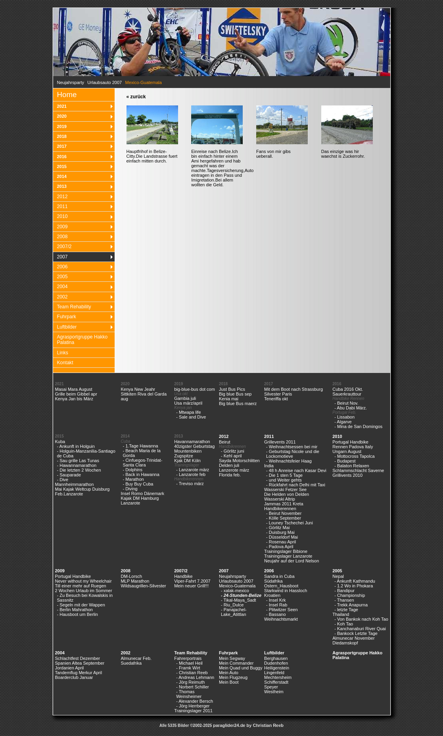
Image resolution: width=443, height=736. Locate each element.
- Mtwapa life (188, 412)
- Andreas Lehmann (195, 677)
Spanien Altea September (80, 663)
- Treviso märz (190, 483)
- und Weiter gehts (284, 480)
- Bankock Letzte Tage (356, 633)
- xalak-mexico (235, 590)
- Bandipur (344, 590)
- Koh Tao (343, 623)
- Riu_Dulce (232, 604)
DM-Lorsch (131, 576)
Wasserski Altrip (279, 499)
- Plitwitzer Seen (281, 609)
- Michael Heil (189, 663)
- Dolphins (132, 469)
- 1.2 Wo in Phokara (353, 585)
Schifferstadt (276, 682)
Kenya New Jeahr (138, 389)
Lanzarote (130, 503)
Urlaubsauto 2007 (104, 82)
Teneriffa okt (276, 398)
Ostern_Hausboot (281, 585)
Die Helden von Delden (286, 494)
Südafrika (273, 581)
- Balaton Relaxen (351, 465)
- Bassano (276, 614)
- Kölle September (283, 518)
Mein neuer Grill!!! (191, 585)
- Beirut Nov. (346, 403)
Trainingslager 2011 (193, 710)
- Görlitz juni (232, 451)
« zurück (136, 96)
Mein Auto (228, 672)
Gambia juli (185, 398)
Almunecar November (353, 638)
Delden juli (229, 465)
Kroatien (272, 595)
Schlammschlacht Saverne (358, 470)
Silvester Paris (278, 394)
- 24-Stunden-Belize (241, 595)
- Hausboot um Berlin (77, 614)
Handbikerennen (280, 508)
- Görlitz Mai (278, 527)
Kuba (60, 441)
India (269, 465)
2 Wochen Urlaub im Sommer (83, 590)
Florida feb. (230, 474)
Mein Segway (232, 658)
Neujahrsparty (70, 82)
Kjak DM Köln (187, 460)
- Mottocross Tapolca (354, 456)
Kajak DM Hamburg (140, 498)
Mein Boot (229, 682)
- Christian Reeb (191, 672)
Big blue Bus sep (235, 394)
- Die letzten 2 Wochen (79, 470)
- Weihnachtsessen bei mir (291, 446)
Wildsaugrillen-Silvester (143, 585)
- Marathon (133, 479)
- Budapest (344, 461)
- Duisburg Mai (280, 532)
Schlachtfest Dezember (77, 658)
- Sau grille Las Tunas (78, 460)
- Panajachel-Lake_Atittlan (234, 612)
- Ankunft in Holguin (76, 446)
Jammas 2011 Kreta (283, 503)
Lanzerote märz (234, 470)
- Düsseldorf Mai (282, 537)
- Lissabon (344, 417)
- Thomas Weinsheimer (188, 694)
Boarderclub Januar (74, 677)
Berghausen (276, 658)
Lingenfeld (274, 672)
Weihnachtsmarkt (281, 619)
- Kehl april (231, 455)
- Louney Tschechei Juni (289, 522)
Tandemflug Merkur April (78, 672)
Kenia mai (228, 398)
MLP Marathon (135, 581)
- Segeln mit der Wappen (81, 604)
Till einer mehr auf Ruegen (80, 585)
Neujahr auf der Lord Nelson (291, 560)
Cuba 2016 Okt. (347, 389)
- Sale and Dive (191, 417)
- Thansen (344, 600)
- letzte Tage (346, 609)
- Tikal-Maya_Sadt (238, 600)
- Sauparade (69, 474)
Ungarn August (346, 451)
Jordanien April (69, 667)
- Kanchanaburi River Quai (360, 628)
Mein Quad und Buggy (240, 667)
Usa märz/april (188, 403)
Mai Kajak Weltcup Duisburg (82, 489)
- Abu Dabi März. (350, 407)
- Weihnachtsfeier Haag (289, 461)
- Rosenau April (281, 541)
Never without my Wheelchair (83, 581)
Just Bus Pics (232, 389)
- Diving (130, 488)
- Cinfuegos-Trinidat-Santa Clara (142, 462)
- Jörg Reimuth (190, 682)
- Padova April (279, 546)
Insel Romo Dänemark (142, 493)
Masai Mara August (73, 389)
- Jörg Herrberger (192, 706)
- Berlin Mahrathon (75, 609)
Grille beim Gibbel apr (76, 394)
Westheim (274, 691)
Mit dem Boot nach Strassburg (293, 389)
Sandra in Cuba (279, 576)
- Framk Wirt (188, 667)
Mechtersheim (277, 677)
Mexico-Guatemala (237, 585)
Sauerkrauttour (346, 394)
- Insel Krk (276, 600)
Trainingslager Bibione (285, 551)
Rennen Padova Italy (352, 446)
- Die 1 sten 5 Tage (284, 475)
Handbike (183, 576)
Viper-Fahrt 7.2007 (192, 581)
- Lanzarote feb (190, 474)
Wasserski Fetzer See (285, 489)
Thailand (340, 614)
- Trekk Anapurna (351, 604)
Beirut (224, 442)
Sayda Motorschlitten (239, 460)
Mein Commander (236, 663)
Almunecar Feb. (136, 658)
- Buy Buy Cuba (138, 484)
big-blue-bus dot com (194, 389)
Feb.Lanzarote (69, 493)
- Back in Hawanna (141, 474)
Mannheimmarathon (74, 484)
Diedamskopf (345, 642)
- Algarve (342, 421)
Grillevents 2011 (280, 442)
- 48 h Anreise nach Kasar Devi (296, 470)
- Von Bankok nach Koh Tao (361, 619)
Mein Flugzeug (233, 677)
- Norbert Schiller (192, 686)
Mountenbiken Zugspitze (187, 453)
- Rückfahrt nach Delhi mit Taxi (295, 484)
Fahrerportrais (187, 658)
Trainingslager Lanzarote (288, 556)
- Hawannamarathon (77, 465)
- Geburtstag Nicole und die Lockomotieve (292, 454)
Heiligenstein (276, 667)
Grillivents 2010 (347, 475)
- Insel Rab (276, 604)
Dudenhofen (276, 663)
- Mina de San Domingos (358, 426)
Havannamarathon (192, 441)
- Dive (63, 479)
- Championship (349, 595)
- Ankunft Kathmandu (354, 581)
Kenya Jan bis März (74, 398)
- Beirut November (283, 513)
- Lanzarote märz (192, 469)
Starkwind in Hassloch (285, 590)
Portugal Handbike (350, 442)
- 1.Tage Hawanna (140, 446)
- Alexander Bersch (194, 701)
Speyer (271, 686)
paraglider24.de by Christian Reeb (248, 725)
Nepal (338, 576)
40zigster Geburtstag (194, 446)
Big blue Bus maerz (238, 403)
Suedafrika (131, 663)
